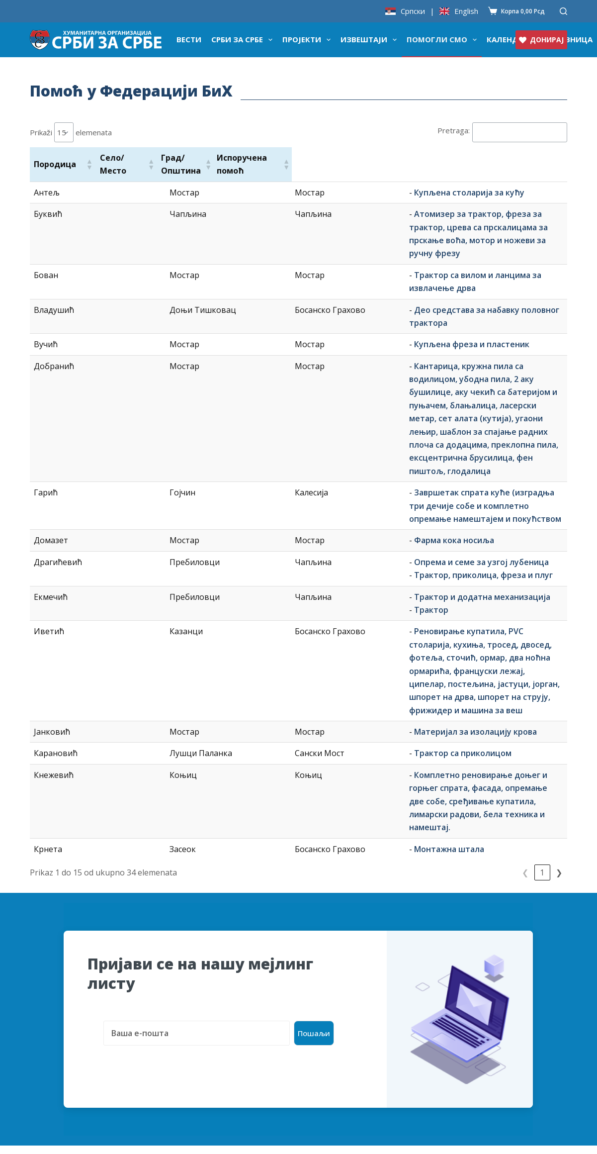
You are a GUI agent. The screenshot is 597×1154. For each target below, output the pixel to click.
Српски (413, 11)
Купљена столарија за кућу (289, 192)
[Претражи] (563, 11)
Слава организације (70, 1071)
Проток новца (192, 1039)
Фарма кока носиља (274, 422)
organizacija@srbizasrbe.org (498, 987)
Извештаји (371, 40)
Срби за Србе (243, 40)
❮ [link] (491, 688)
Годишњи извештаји (206, 1071)
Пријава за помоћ (333, 975)
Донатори (184, 1023)
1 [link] (508, 688)
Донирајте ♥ (55, 975)
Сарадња (48, 1055)
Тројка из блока (196, 1007)
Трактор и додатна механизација (302, 478)
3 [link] (542, 688)
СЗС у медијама (61, 1039)
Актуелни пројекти (337, 1007)
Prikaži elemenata (71, 132)
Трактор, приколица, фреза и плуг (303, 457)
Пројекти (308, 40)
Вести (188, 39)
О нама (44, 991)
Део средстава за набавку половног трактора (327, 270)
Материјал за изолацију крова (295, 561)
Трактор (251, 491)
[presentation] (163, 862)
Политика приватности (345, 1055)
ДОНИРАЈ (541, 39)
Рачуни (178, 1055)
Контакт (315, 1071)
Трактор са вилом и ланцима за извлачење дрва (332, 248)
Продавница (189, 975)
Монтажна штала (269, 652)
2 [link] (525, 688)
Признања (50, 1007)
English (466, 11)
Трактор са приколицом (283, 582)
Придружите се (329, 1039)
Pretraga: (453, 130)
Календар (507, 39)
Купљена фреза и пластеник (291, 304)
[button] (89, 164)
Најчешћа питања (334, 1023)
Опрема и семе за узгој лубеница (301, 443)
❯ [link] (559, 688)
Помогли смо (444, 40)
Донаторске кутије (68, 1023)
